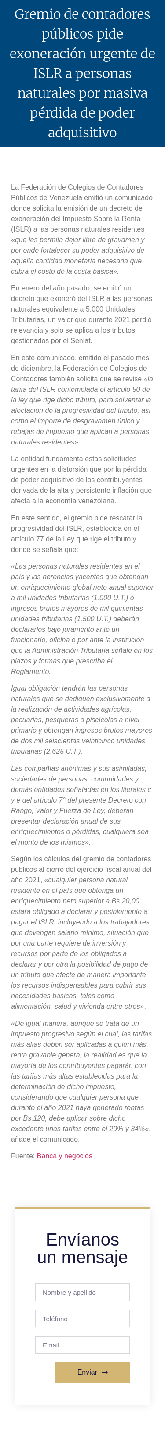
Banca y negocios (64, 1156)
